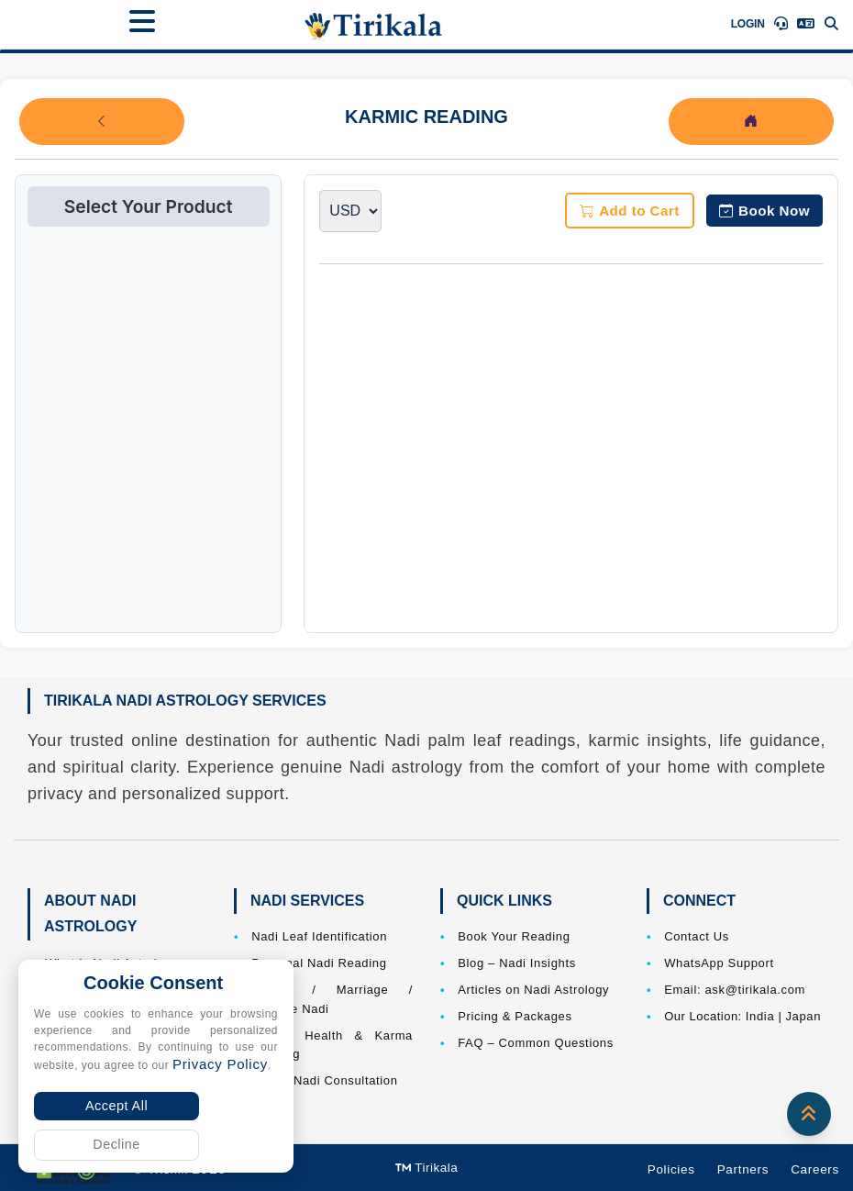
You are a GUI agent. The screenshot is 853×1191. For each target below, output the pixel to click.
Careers (815, 1169)
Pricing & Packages (514, 1016)
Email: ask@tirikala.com (734, 989)
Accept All (116, 1105)
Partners (743, 1169)
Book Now (764, 210)
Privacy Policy (220, 1064)
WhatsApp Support (719, 963)
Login (748, 23)
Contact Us (696, 936)
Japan (803, 1016)
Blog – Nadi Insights (517, 963)
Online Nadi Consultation (324, 1080)
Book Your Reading (514, 936)
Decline (116, 1144)
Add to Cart (630, 210)
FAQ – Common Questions (536, 1043)
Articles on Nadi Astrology (533, 989)
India (760, 1016)
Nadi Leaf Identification (319, 936)
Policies (671, 1169)
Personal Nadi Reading (318, 963)
